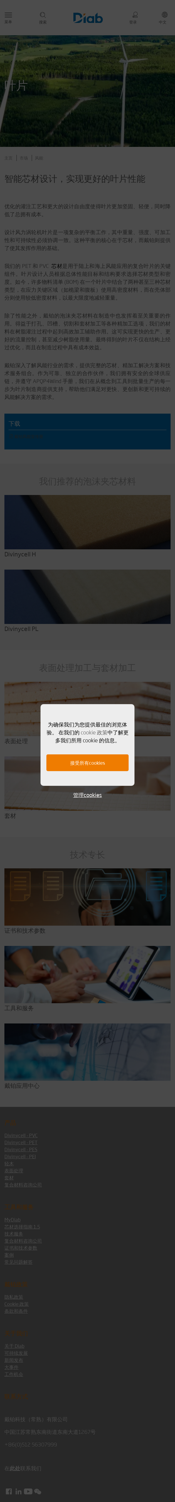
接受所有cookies (87, 762)
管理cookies (87, 795)
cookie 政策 (94, 732)
